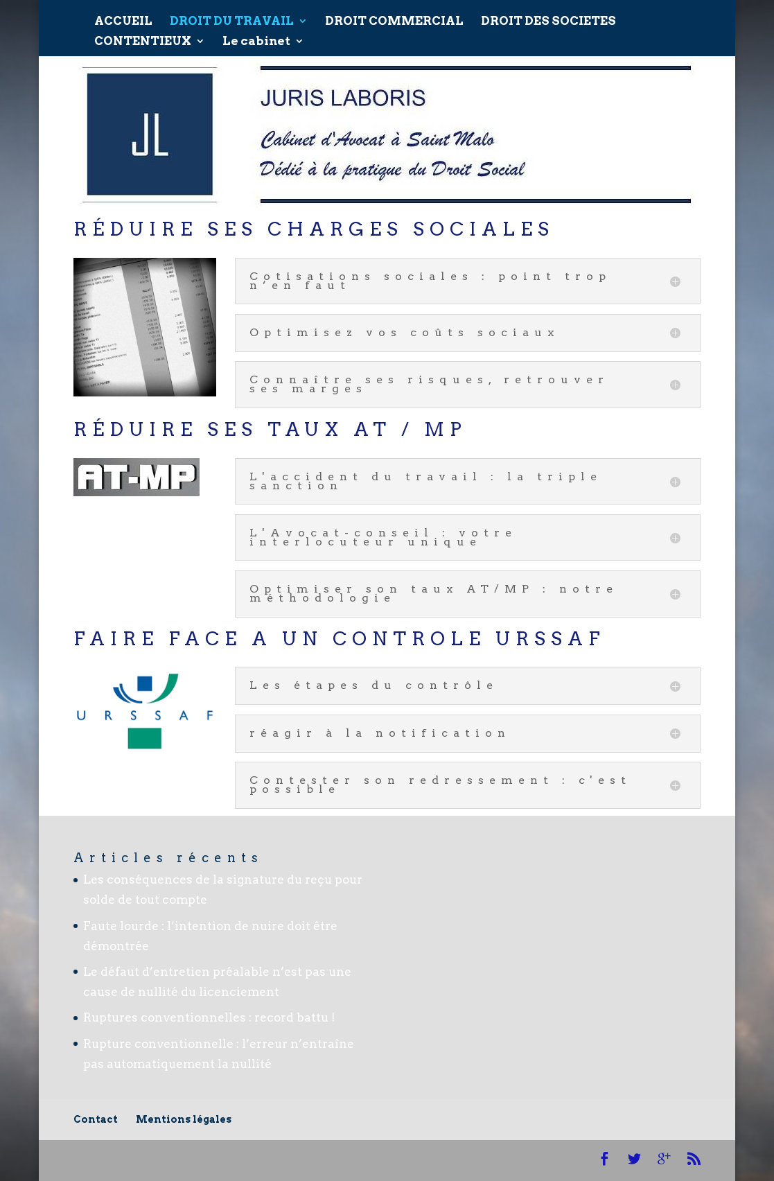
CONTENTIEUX (142, 36)
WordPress (361, 1160)
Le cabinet (256, 36)
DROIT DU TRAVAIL (232, 16)
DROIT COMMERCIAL (394, 16)
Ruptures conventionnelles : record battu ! (209, 1017)
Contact (95, 1119)
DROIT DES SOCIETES (548, 16)
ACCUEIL (123, 16)
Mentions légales (183, 1119)
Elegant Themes (186, 1160)
